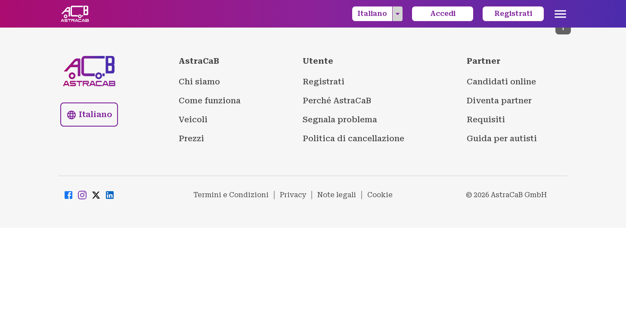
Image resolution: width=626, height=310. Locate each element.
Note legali (336, 195)
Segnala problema (340, 119)
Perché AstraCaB (337, 100)
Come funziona (210, 100)
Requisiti (486, 119)
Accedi (443, 13)
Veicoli (193, 119)
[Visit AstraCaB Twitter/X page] (96, 195)
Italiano (380, 13)
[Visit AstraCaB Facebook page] (68, 195)
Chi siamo (199, 81)
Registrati (513, 13)
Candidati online (501, 81)
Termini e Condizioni (231, 195)
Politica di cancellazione (353, 138)
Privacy (293, 195)
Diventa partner (499, 100)
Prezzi (191, 138)
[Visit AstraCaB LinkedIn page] (110, 195)
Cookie (380, 195)
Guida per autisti (502, 138)
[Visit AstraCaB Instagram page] (82, 195)
